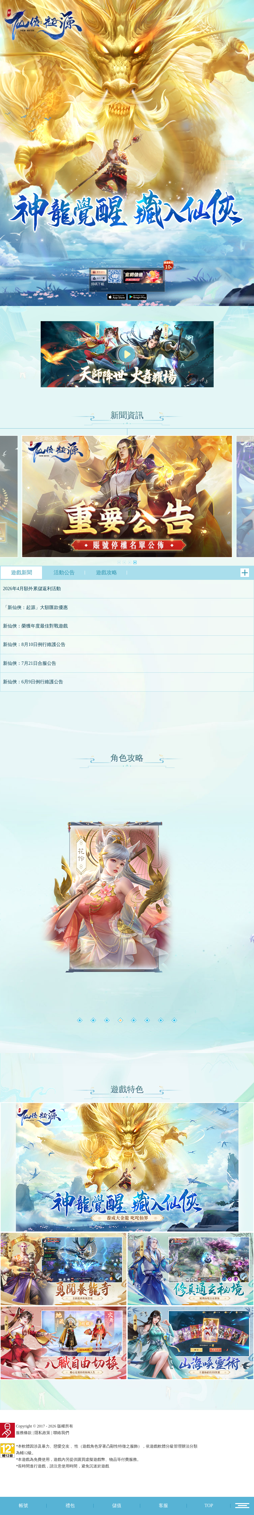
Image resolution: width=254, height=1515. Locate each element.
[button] (119, 562)
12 (242, 1505)
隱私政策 (42, 1432)
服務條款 (24, 1432)
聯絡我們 (61, 1432)
